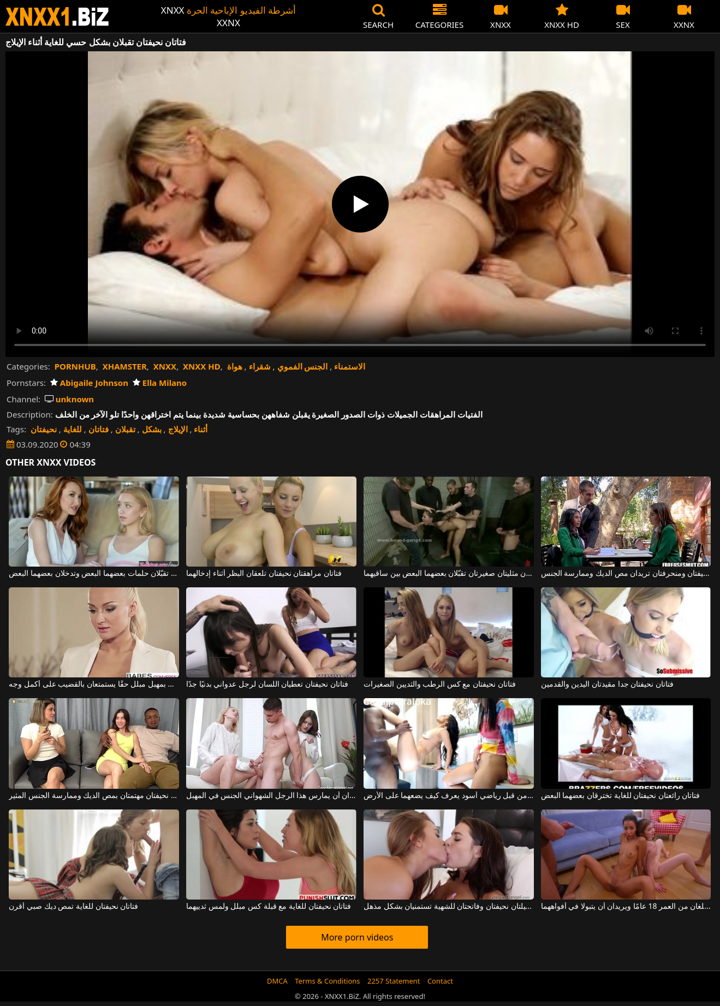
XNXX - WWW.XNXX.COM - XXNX (57, 16)
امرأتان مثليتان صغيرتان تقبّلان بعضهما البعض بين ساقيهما (449, 573)
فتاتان (98, 429)
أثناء (200, 429)
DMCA (277, 981)
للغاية (72, 429)
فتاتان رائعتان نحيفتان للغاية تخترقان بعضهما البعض (620, 795)
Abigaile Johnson (89, 382)
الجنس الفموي (302, 366)
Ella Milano (160, 382)
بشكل (152, 429)
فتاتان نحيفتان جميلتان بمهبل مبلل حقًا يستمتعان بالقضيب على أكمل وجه (94, 684)
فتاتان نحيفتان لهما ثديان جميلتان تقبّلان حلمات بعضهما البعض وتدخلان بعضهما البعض (94, 573)
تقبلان (125, 429)
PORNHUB (75, 366)
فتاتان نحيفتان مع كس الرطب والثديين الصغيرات (440, 684)
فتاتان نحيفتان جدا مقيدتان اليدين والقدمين (607, 684)
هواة (234, 366)
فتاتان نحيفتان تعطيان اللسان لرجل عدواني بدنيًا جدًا (267, 684)
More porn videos (357, 937)
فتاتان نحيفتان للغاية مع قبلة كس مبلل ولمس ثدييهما (268, 906)
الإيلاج (178, 429)
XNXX (164, 366)
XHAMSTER (125, 366)
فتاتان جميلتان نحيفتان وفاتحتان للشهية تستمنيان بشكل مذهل (449, 906)
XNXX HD (202, 366)
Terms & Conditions (327, 981)
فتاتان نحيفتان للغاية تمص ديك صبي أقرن (73, 906)
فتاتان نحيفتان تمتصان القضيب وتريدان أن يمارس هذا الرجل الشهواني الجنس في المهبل (271, 795)
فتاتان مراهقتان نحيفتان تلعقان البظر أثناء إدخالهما (264, 573)
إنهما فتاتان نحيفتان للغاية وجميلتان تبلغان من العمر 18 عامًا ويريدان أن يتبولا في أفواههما (626, 906)
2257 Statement (393, 981)
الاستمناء (349, 366)
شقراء (260, 366)
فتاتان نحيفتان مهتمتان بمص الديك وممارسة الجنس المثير (94, 795)
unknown (69, 399)
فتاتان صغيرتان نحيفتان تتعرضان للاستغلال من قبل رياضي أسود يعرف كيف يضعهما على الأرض (449, 795)
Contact (440, 981)
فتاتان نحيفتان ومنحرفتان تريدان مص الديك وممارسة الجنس (626, 573)
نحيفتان (44, 429)
